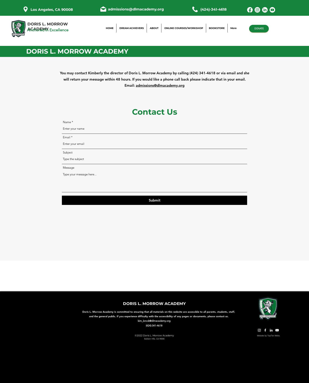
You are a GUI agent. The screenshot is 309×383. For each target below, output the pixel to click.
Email (66, 137)
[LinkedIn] (265, 10)
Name (67, 122)
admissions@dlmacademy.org (136, 9)
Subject (68, 152)
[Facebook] (250, 10)
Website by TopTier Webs (268, 335)
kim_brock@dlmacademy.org (154, 320)
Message (68, 167)
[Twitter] (259, 330)
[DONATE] (259, 29)
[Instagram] (257, 10)
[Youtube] (272, 10)
